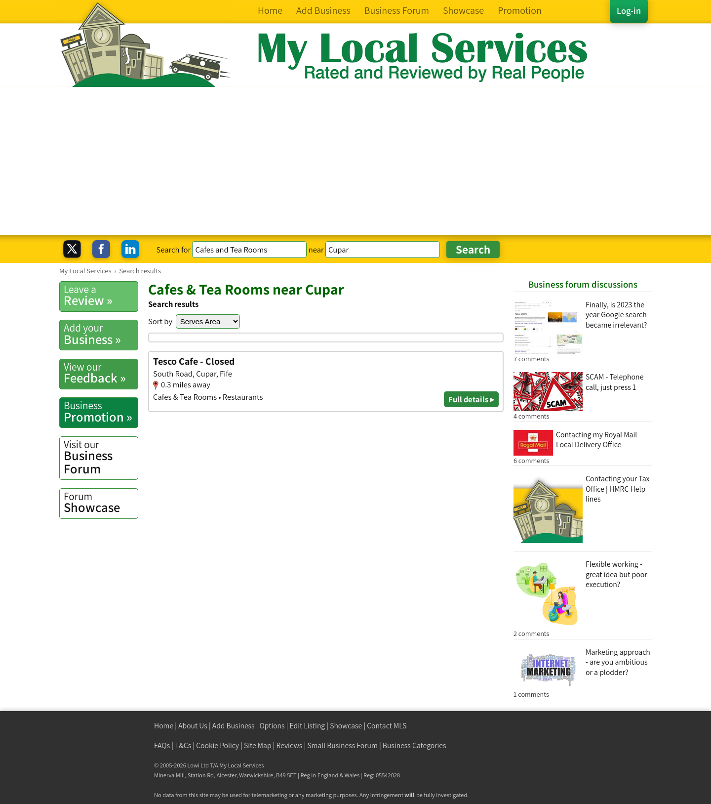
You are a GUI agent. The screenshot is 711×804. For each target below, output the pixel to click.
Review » (101, 295)
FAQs (162, 745)
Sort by (160, 321)
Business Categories (414, 745)
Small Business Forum (342, 745)
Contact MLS (386, 725)
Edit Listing (307, 725)
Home (163, 725)
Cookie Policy (217, 745)
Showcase (101, 502)
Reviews (289, 745)
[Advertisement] (355, 161)
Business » (101, 334)
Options (272, 725)
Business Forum (101, 457)
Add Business (233, 725)
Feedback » (101, 373)
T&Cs (183, 745)
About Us (192, 725)
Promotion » (101, 411)
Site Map (258, 745)
